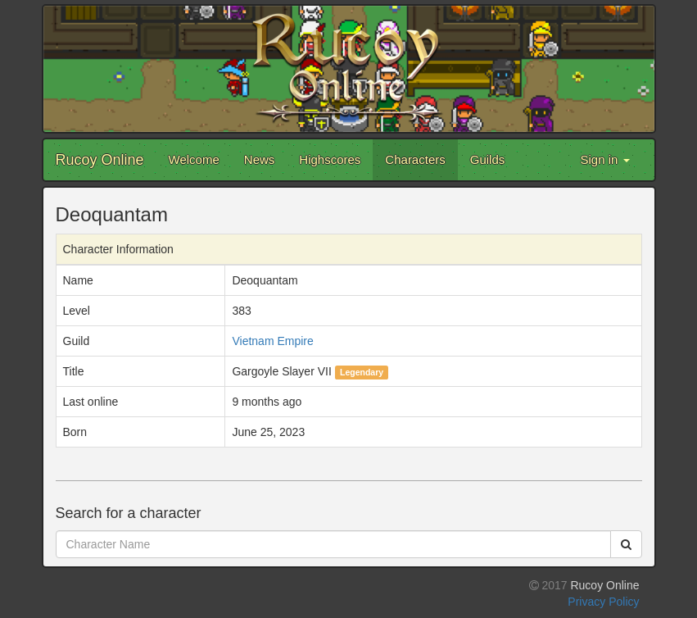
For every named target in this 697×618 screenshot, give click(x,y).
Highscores (329, 159)
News (259, 159)
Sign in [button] (604, 159)
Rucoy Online (100, 160)
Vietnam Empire (272, 341)
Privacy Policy (603, 601)
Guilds (487, 159)
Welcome (194, 159)
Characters (415, 159)
